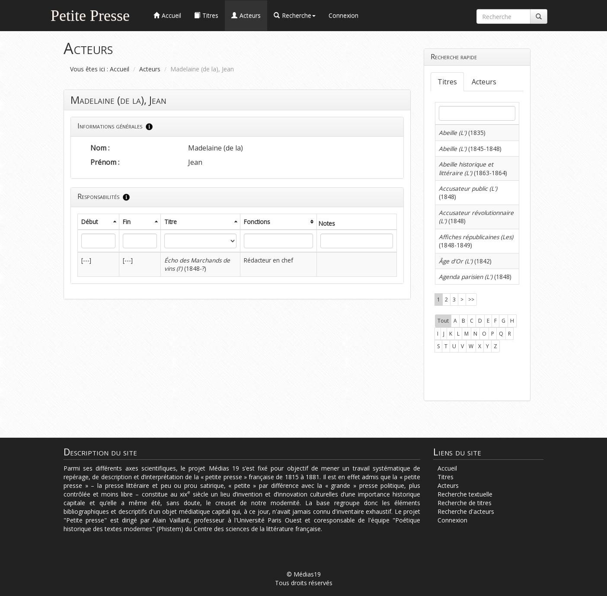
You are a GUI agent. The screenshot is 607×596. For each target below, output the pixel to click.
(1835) (462, 132)
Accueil (119, 69)
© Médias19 (304, 574)
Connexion (343, 15)
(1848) (475, 276)
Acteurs (149, 69)
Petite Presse (90, 14)
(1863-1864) (473, 168)
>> (471, 299)
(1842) (465, 261)
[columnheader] (98, 222)
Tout (443, 320)
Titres (447, 82)
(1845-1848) (470, 148)
